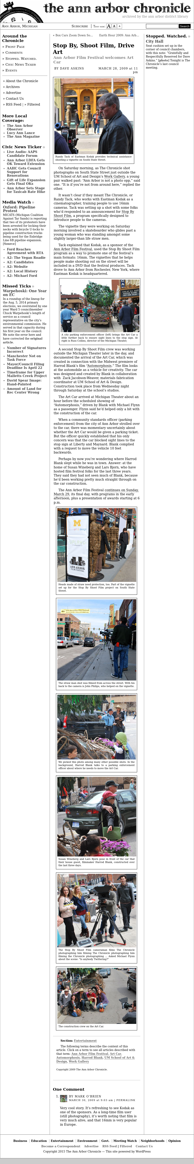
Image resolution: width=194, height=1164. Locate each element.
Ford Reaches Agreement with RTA (25, 251)
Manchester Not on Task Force (24, 357)
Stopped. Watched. (166, 36)
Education (39, 1141)
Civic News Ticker (22, 147)
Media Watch (16, 202)
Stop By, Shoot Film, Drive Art (93, 48)
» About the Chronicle (20, 81)
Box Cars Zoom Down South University (82, 35)
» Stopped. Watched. (19, 59)
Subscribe (80, 26)
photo (163, 60)
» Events (9, 70)
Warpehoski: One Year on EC (25, 293)
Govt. (105, 1141)
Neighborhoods (152, 1141)
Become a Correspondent (60, 1146)
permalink (125, 1100)
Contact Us (144, 1146)
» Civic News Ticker (19, 64)
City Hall (154, 41)
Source (9, 243)
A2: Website (17, 266)
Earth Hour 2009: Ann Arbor (119, 35)
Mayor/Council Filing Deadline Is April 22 (25, 366)
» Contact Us (13, 98)
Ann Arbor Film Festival (73, 249)
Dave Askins (72, 68)
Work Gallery (114, 176)
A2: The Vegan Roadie (26, 257)
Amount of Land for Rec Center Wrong (24, 390)
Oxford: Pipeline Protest (19, 209)
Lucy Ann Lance (21, 133)
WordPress (143, 1151)
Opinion (175, 1141)
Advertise (91, 1146)
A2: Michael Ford (22, 276)
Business (20, 1141)
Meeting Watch (125, 1141)
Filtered (126, 1146)
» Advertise (12, 93)
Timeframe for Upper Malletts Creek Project (27, 374)
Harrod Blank (92, 1057)
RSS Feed (109, 1146)
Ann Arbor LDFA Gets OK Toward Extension (26, 162)
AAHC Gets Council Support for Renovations (24, 172)
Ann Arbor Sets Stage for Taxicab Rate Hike (26, 190)
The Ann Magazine (23, 136)
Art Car (115, 1053)
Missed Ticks (16, 286)
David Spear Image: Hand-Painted (24, 382)
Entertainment (85, 1040)
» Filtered (32, 104)
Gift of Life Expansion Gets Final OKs (26, 181)
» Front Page (13, 47)
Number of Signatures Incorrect (26, 349)
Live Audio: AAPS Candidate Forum (22, 153)
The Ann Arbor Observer (20, 127)
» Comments (12, 53)
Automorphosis (99, 366)
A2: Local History (22, 271)
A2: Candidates (20, 262)
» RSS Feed (12, 104)
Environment (87, 1141)
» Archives (11, 87)
